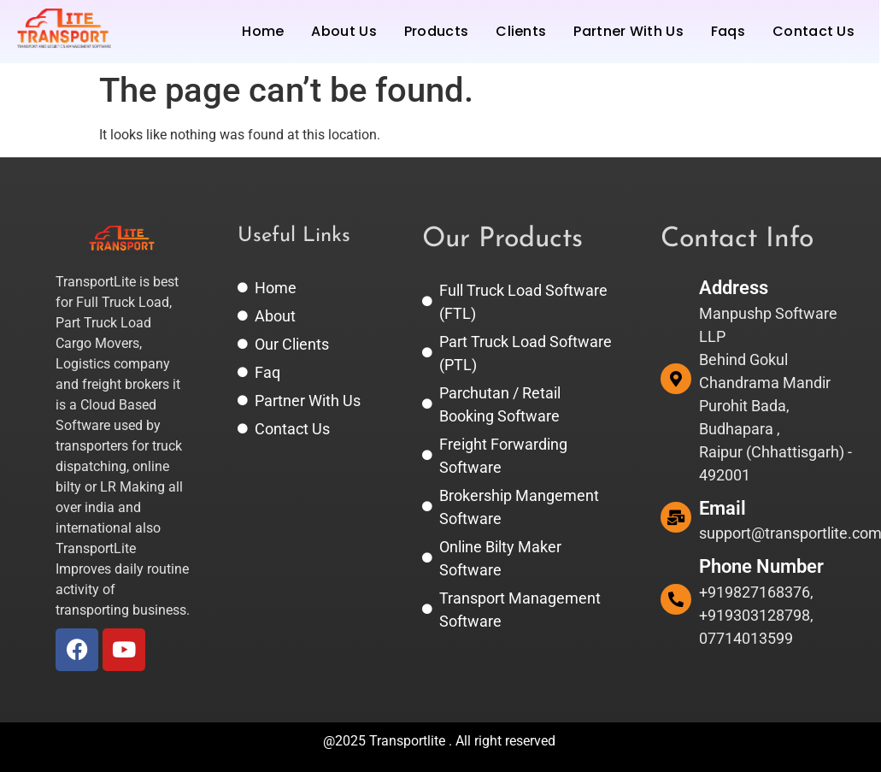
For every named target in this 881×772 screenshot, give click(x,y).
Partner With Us (628, 31)
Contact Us (813, 31)
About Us (343, 31)
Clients (521, 31)
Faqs (728, 31)
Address (733, 287)
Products (436, 31)
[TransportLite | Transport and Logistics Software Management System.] (64, 29)
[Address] (676, 378)
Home (263, 31)
